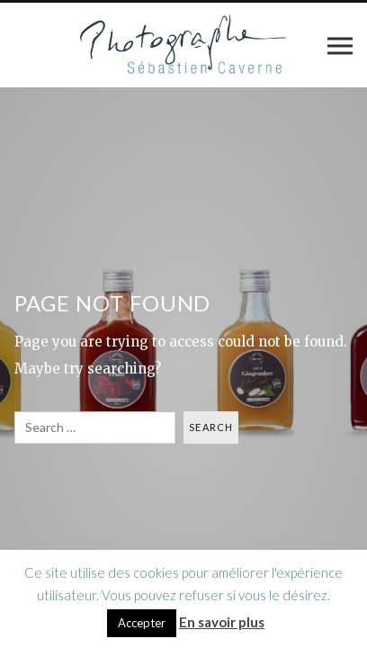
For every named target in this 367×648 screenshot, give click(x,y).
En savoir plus (221, 622)
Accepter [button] (142, 623)
